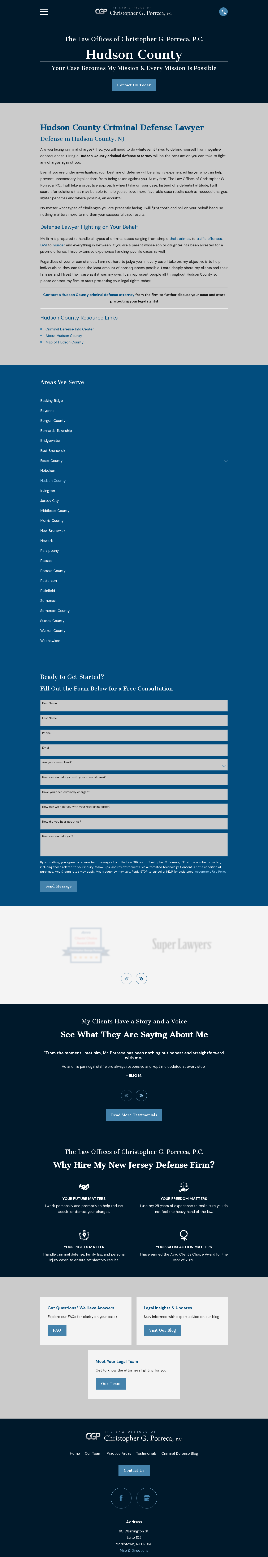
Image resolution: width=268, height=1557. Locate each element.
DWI (43, 245)
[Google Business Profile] (147, 1498)
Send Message (59, 886)
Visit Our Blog (162, 1330)
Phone (46, 733)
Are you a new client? (57, 762)
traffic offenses (209, 238)
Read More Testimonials (134, 1115)
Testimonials (146, 1454)
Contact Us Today (134, 85)
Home (75, 1454)
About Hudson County (64, 335)
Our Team (110, 1384)
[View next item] (141, 979)
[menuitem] (134, 401)
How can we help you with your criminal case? (74, 777)
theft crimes (179, 238)
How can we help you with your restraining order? (76, 807)
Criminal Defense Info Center (70, 329)
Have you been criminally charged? (66, 792)
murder (59, 245)
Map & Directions (134, 1550)
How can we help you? (57, 836)
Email (45, 748)
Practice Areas (119, 1454)
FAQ (57, 1330)
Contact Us (134, 1470)
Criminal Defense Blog (179, 1454)
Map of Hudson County (64, 342)
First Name (49, 703)
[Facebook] (121, 1498)
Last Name (49, 718)
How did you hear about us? (61, 821)
